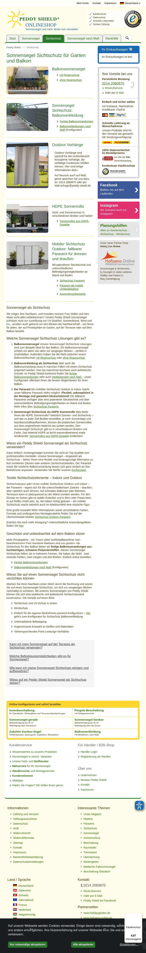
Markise (88, 818)
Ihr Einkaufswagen (117, 49)
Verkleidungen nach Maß (67, 376)
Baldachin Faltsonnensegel (99, 866)
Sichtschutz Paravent (72, 280)
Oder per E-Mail (92, 895)
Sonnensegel (31, 38)
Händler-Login (89, 751)
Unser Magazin (92, 814)
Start (12, 38)
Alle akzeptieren (83, 944)
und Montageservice (33, 771)
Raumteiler (89, 847)
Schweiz (21, 895)
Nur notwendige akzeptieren (27, 944)
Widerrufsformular (23, 837)
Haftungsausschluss (25, 818)
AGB (16, 828)
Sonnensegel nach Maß (83, 38)
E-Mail (114, 92)
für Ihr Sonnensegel (31, 766)
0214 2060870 (113, 83)
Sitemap (18, 842)
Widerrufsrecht (21, 833)
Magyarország (24, 914)
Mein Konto (83, 3)
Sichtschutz (53, 38)
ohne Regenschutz (71, 80)
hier (21, 525)
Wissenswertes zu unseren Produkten (34, 751)
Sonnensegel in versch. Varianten (32, 756)
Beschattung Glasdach (96, 871)
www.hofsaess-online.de (97, 917)
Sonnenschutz (91, 837)
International (23, 900)
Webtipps (17, 780)
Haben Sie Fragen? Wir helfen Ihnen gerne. (38, 785)
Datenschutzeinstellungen (28, 861)
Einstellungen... (129, 944)
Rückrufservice (114, 87)
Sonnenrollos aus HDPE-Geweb (48, 436)
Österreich (22, 890)
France (20, 904)
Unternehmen (89, 775)
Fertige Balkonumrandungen (76, 121)
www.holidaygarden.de (96, 912)
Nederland (22, 909)
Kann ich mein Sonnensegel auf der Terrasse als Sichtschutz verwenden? (42, 646)
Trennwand (90, 852)
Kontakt (96, 3)
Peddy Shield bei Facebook (99, 900)
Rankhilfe (112, 38)
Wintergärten (91, 861)
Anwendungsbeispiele (73, 293)
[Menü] (140, 915)
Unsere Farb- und (30, 761)
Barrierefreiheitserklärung (28, 857)
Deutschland (130, 3)
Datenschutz (20, 823)
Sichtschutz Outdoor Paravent (52, 516)
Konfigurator (78, 470)
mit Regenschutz (69, 75)
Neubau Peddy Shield (93, 779)
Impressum (110, 3)
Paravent (88, 823)
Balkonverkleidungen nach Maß (32, 567)
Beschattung (90, 842)
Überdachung (91, 857)
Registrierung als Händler (96, 756)
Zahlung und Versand (25, 814)
